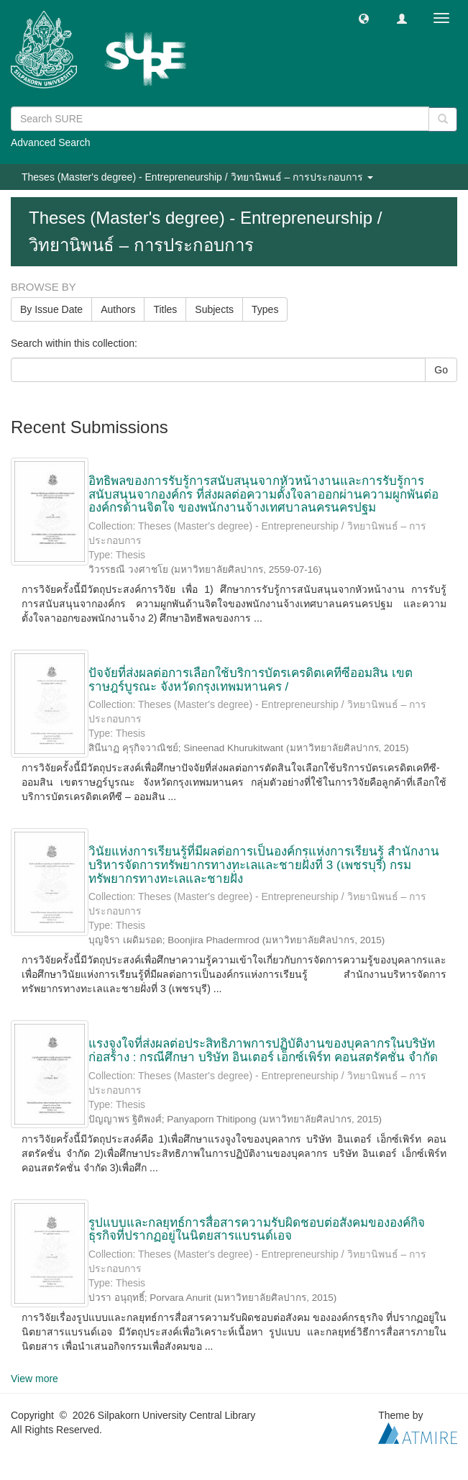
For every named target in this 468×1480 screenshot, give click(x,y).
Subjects (214, 309)
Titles (165, 309)
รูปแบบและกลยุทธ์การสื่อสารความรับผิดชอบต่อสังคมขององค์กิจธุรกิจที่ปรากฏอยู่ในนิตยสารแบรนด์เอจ (256, 1229)
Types (265, 309)
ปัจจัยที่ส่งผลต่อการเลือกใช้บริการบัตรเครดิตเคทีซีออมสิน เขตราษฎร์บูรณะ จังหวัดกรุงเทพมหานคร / (250, 680)
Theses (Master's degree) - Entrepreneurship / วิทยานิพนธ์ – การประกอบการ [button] (197, 177)
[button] (364, 18)
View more (34, 1378)
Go (441, 370)
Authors (118, 309)
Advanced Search (51, 142)
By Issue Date (51, 309)
